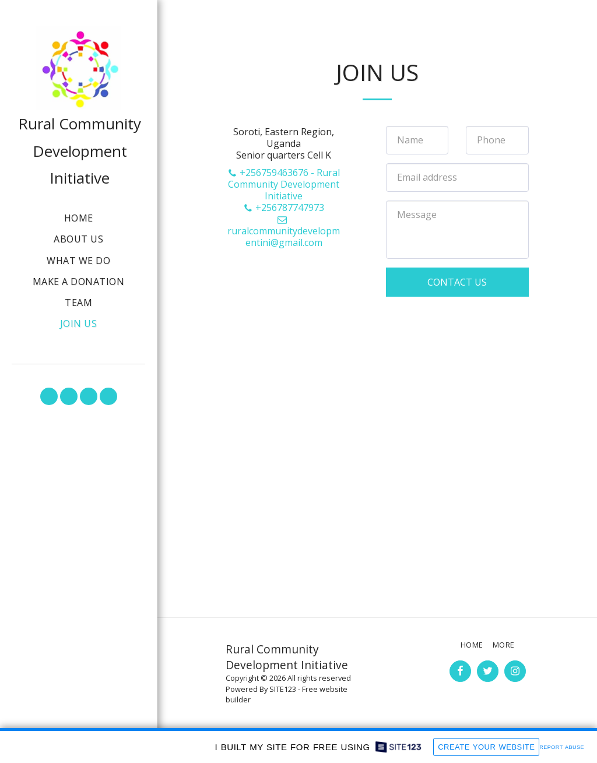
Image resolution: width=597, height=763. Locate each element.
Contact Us (457, 282)
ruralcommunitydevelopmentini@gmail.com (283, 232)
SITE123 (282, 689)
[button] (49, 396)
